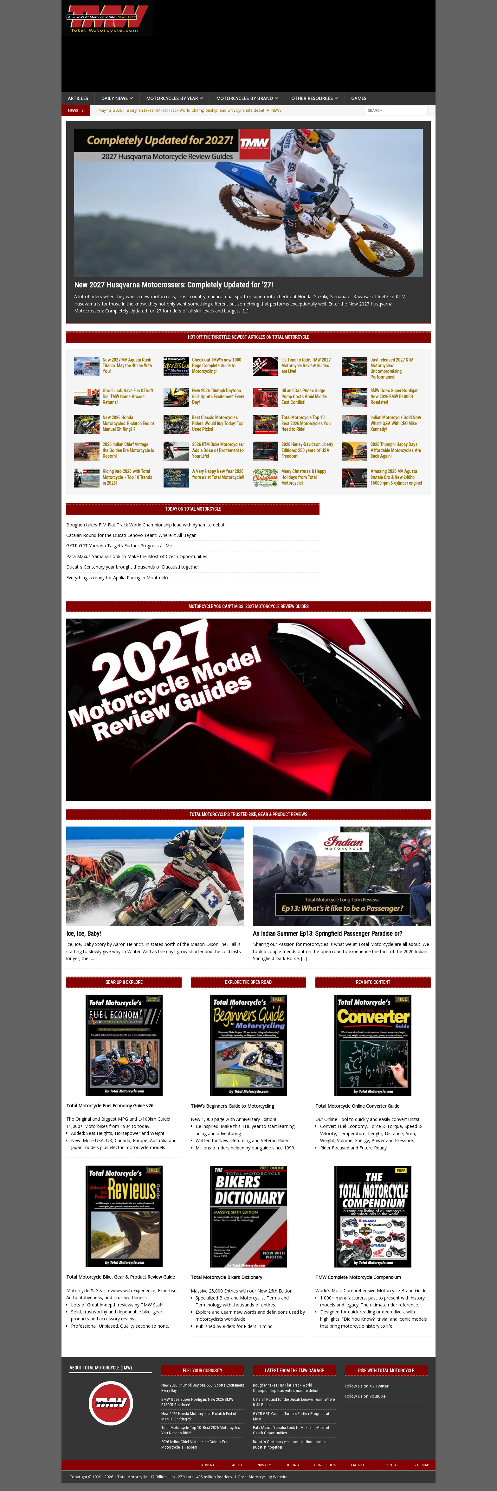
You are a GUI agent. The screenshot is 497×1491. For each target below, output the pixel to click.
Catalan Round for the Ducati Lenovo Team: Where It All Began (131, 535)
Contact (392, 1465)
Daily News (114, 98)
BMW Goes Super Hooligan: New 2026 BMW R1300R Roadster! (395, 396)
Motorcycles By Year (172, 98)
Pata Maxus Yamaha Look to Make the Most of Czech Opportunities (136, 556)
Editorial (292, 1465)
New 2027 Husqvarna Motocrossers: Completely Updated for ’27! (173, 284)
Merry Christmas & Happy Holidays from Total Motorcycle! (303, 477)
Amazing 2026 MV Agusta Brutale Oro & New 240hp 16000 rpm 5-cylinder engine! (396, 477)
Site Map (421, 1465)
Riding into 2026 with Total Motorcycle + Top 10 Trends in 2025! (127, 477)
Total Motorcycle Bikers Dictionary (226, 1277)
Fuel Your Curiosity (202, 1370)
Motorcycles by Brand (244, 98)
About (238, 1465)
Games (358, 98)
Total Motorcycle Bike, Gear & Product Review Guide (120, 1277)
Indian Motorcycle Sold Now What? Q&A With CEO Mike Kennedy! (396, 423)
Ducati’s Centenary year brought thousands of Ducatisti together (132, 567)
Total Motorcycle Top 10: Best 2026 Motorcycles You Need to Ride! (306, 423)
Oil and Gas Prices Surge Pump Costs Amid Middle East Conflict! (304, 396)
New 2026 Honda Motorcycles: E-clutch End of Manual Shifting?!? (128, 423)
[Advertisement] (296, 47)
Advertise (210, 1465)
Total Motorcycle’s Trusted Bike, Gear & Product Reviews (248, 814)
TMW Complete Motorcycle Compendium (358, 1277)
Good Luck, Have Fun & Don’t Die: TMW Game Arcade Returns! (128, 396)
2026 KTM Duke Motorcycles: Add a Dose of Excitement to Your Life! (218, 450)
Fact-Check (361, 1465)
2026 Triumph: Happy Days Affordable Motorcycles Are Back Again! (396, 450)
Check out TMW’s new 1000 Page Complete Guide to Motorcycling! (216, 365)
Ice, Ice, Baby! (83, 933)
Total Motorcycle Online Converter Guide (357, 1106)
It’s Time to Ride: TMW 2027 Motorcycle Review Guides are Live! (306, 365)
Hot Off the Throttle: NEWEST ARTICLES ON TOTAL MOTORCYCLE (248, 337)
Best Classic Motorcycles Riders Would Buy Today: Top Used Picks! (217, 423)
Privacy (264, 1465)
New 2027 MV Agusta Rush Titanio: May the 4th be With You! (127, 365)
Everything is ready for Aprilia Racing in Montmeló (117, 578)
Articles (78, 98)
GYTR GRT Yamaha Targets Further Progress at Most (121, 546)
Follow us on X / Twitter (367, 1386)
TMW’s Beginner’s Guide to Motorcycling (232, 1106)
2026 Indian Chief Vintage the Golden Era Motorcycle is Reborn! (128, 450)
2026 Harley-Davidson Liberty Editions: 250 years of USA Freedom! (307, 450)
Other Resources (312, 98)
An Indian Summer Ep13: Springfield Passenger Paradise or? (327, 933)
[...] (245, 311)
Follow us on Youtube (365, 1396)
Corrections (326, 1465)
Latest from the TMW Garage (294, 1370)
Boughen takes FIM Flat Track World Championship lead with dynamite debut (145, 525)
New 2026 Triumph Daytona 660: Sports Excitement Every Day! (218, 396)
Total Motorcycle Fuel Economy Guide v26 (109, 1106)
